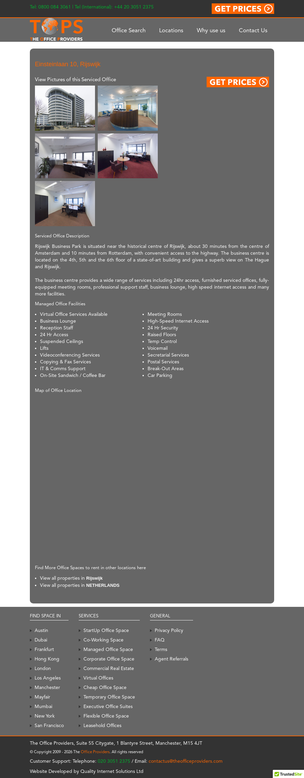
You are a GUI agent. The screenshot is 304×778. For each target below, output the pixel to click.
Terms (161, 649)
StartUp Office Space (106, 630)
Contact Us (253, 30)
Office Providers (95, 751)
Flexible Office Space (106, 716)
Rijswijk (94, 578)
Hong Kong (47, 659)
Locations (171, 30)
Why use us (211, 30)
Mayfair (42, 697)
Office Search (129, 30)
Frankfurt (44, 649)
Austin (41, 630)
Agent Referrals (171, 659)
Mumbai (43, 706)
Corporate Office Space (108, 659)
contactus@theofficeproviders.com (186, 761)
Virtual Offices (98, 678)
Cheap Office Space (105, 687)
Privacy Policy (169, 630)
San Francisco (49, 725)
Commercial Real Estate (108, 668)
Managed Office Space (108, 649)
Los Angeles (48, 678)
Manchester (47, 687)
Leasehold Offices (102, 725)
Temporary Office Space (109, 697)
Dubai (41, 640)
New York (45, 716)
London (43, 668)
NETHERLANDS (102, 585)
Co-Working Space (103, 640)
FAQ (160, 640)
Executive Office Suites (108, 706)
